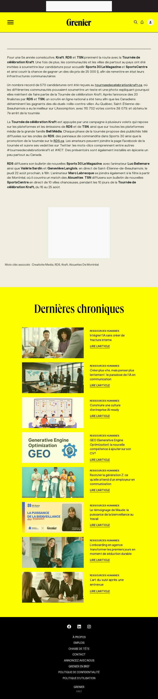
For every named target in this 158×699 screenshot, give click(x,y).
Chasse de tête (79, 648)
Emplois (79, 642)
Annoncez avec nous (79, 660)
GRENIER (79, 686)
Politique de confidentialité (79, 672)
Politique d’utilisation (79, 678)
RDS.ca (58, 141)
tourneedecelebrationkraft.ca (118, 85)
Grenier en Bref (79, 666)
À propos (79, 637)
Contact (79, 654)
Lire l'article (100, 346)
